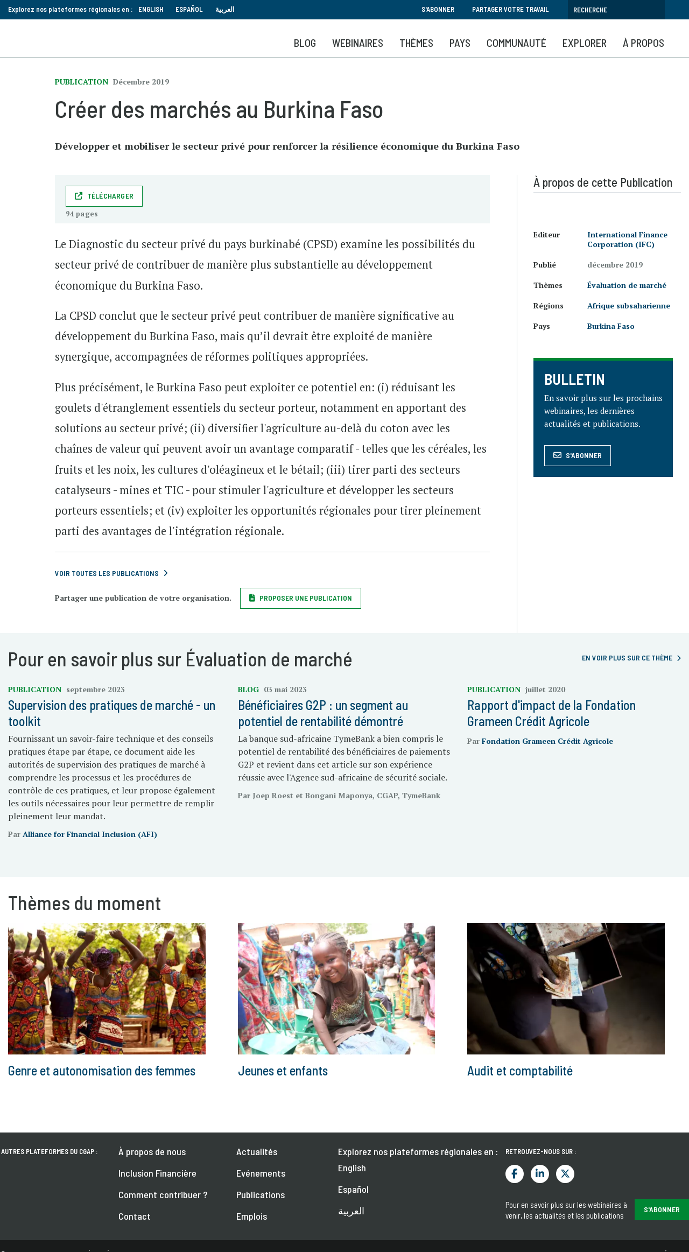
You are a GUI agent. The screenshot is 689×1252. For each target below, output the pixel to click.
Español (189, 9)
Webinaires (357, 42)
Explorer (585, 42)
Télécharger (110, 195)
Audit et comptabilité (520, 1070)
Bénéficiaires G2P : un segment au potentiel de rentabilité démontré (323, 713)
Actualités (256, 1151)
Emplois (251, 1216)
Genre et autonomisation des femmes (101, 1070)
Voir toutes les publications (107, 573)
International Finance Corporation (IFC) (627, 239)
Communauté (516, 42)
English (150, 9)
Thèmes (416, 42)
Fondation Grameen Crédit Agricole (547, 741)
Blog (305, 42)
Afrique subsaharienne (628, 305)
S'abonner (437, 9)
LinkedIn (540, 1174)
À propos (643, 42)
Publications (260, 1194)
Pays (459, 42)
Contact (134, 1216)
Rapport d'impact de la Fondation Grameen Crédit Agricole (551, 713)
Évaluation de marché (626, 285)
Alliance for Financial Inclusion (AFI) (90, 834)
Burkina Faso (611, 326)
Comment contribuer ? (162, 1194)
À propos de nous (152, 1151)
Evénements (260, 1173)
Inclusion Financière (157, 1173)
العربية (225, 9)
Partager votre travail (510, 9)
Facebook (514, 1174)
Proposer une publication (305, 597)
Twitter (565, 1174)
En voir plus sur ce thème (627, 657)
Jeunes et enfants (283, 1070)
